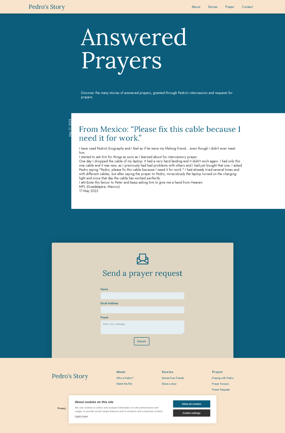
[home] (47, 7)
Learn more (81, 416)
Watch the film (124, 384)
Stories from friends (173, 378)
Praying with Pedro (222, 378)
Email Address (109, 287)
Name (104, 273)
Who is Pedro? (125, 378)
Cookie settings (191, 413)
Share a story (169, 384)
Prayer (104, 301)
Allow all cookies (191, 404)
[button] (212, 7)
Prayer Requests (221, 389)
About (196, 6)
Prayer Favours (220, 384)
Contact (247, 6)
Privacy (62, 408)
